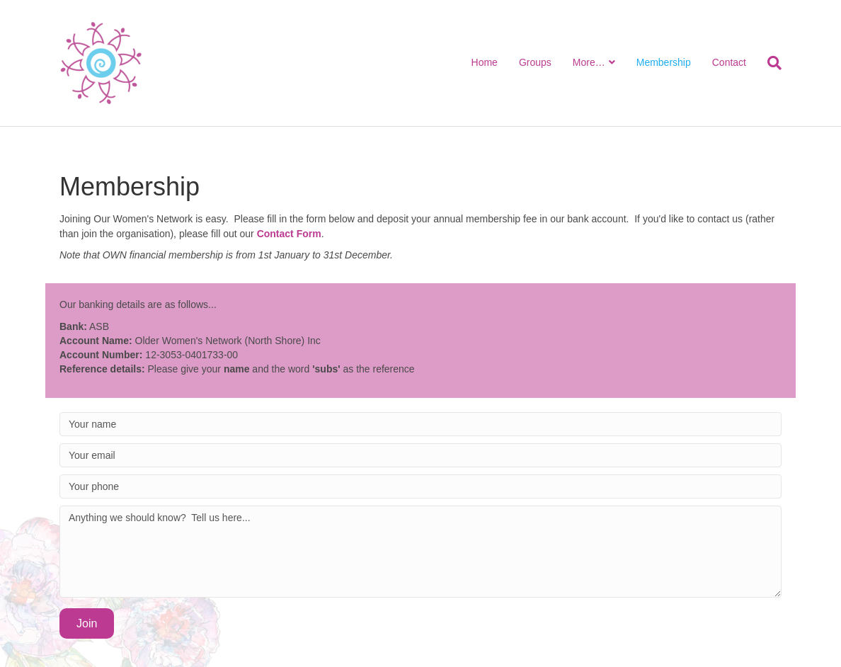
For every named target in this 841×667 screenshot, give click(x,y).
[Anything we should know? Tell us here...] (420, 552)
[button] (86, 623)
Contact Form (289, 233)
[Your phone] (420, 486)
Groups (535, 62)
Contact (729, 62)
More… (589, 62)
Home (484, 62)
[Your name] (420, 424)
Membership (663, 62)
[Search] (769, 63)
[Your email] (420, 455)
